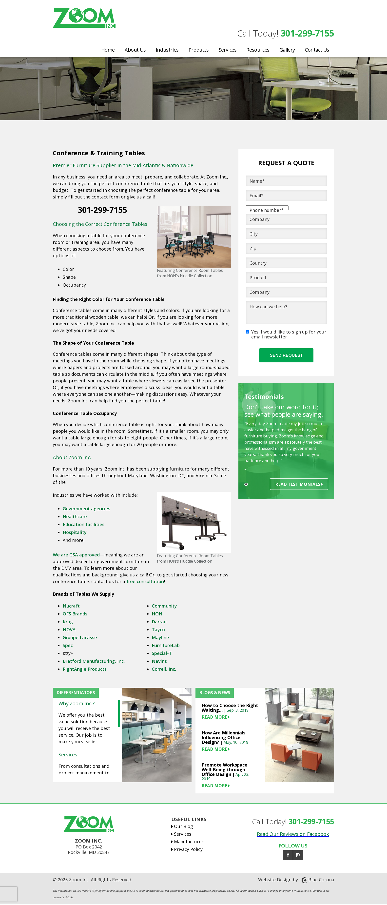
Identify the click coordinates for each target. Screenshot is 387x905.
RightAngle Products (85, 670)
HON (157, 614)
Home (108, 49)
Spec (68, 646)
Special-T (162, 654)
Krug (68, 622)
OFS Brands (75, 614)
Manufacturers (190, 842)
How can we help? (268, 307)
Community (165, 607)
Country (258, 264)
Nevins (159, 662)
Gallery (287, 49)
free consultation (145, 582)
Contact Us (317, 49)
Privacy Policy (188, 850)
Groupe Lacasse (80, 638)
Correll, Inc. (164, 670)
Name (257, 182)
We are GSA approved (76, 555)
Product (258, 278)
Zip (253, 249)
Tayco (158, 630)
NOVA (69, 630)
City (254, 234)
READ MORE (216, 718)
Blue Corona (321, 880)
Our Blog (183, 827)
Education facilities (83, 525)
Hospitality (75, 533)
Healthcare (75, 517)
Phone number (267, 211)
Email (257, 196)
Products (199, 49)
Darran (159, 622)
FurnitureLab (166, 646)
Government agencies (86, 509)
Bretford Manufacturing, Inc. (94, 662)
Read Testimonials (299, 485)
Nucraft (71, 607)
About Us (135, 49)
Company (260, 220)
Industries (167, 49)
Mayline (160, 638)
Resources (257, 49)
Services (228, 49)
